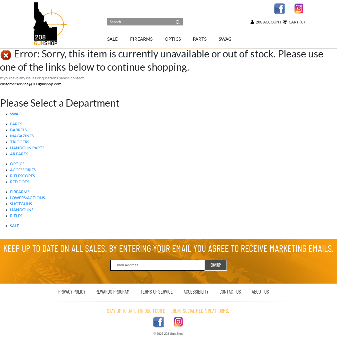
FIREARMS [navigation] (141, 39)
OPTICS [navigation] (173, 39)
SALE (14, 225)
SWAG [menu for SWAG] (225, 39)
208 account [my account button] (266, 22)
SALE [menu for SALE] (112, 39)
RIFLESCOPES (22, 175)
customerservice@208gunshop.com (31, 83)
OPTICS (17, 163)
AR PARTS (19, 153)
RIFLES (16, 215)
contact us (230, 291)
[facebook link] (279, 8)
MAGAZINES (22, 135)
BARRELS (18, 129)
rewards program (113, 291)
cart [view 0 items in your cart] (294, 22)
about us (260, 291)
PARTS (16, 123)
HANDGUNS (22, 209)
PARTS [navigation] (199, 39)
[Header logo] (50, 23)
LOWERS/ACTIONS (27, 197)
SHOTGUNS (21, 203)
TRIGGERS (19, 141)
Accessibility (196, 291)
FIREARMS (20, 191)
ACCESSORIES (23, 169)
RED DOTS (19, 181)
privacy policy (72, 291)
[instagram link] (299, 8)
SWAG (16, 113)
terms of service (156, 291)
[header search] (178, 18)
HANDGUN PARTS (27, 147)
